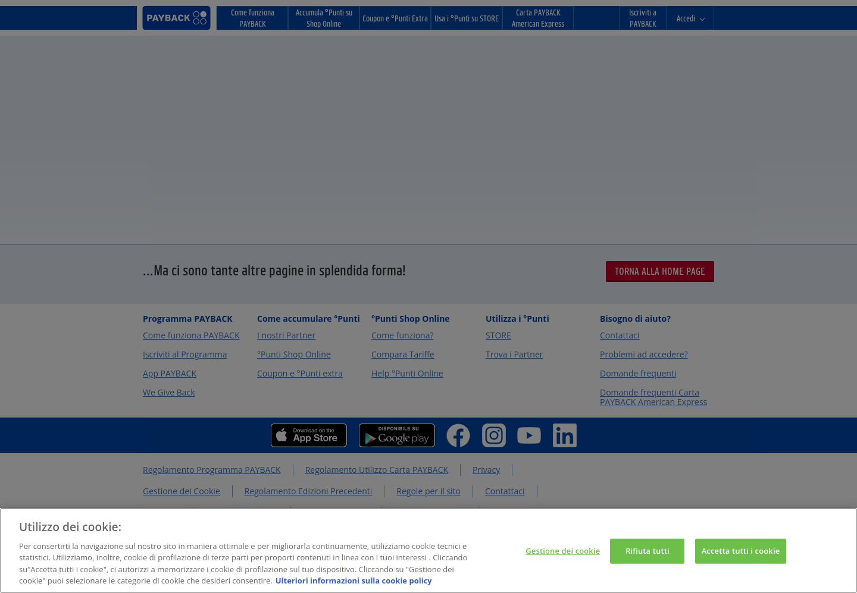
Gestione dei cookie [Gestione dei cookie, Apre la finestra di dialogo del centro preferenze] (563, 550)
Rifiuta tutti (647, 550)
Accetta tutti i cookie (741, 550)
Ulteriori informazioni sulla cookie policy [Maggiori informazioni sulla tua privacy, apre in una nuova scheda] (354, 580)
